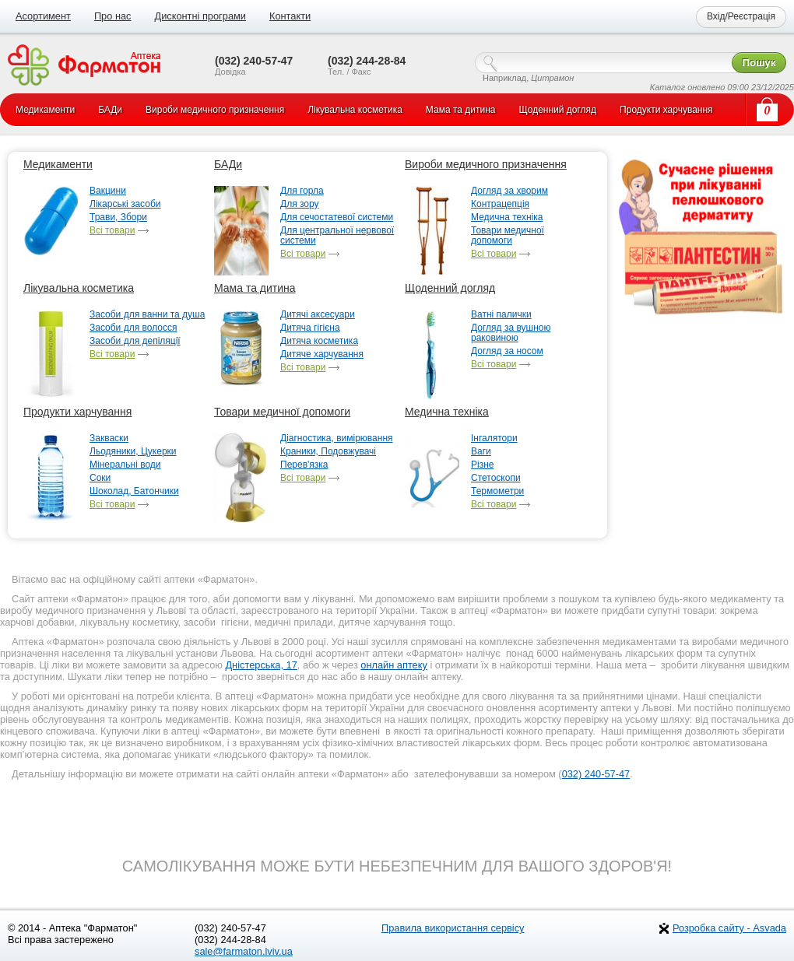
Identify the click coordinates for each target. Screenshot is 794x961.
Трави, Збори (118, 217)
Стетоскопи (496, 478)
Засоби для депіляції (135, 341)
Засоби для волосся (133, 328)
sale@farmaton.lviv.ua (244, 951)
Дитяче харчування (322, 354)
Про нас (113, 16)
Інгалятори (494, 438)
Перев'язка (304, 465)
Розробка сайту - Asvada (729, 928)
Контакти (290, 16)
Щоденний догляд (450, 288)
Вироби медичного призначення (486, 164)
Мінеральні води (125, 465)
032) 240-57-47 (596, 774)
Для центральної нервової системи (337, 236)
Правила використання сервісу (453, 928)
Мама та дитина (255, 288)
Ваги (481, 452)
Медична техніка (507, 217)
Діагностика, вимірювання (336, 438)
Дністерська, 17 (261, 665)
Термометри (497, 491)
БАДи (228, 164)
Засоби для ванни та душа (147, 315)
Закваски (109, 438)
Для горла (302, 191)
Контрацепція (500, 204)
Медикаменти (58, 164)
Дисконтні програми (199, 16)
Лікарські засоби (125, 204)
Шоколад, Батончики (134, 491)
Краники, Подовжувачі (328, 452)
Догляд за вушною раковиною (510, 333)
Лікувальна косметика (78, 288)
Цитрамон (552, 77)
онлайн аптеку (393, 665)
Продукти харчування (77, 411)
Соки (100, 478)
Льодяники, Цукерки (133, 452)
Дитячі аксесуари (317, 315)
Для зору (299, 204)
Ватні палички (501, 315)
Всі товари (112, 231)
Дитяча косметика (319, 341)
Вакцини (108, 191)
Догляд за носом (507, 351)
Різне (482, 465)
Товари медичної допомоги (507, 236)
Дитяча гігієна (310, 328)
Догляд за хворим (509, 191)
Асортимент (43, 16)
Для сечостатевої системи (336, 217)
